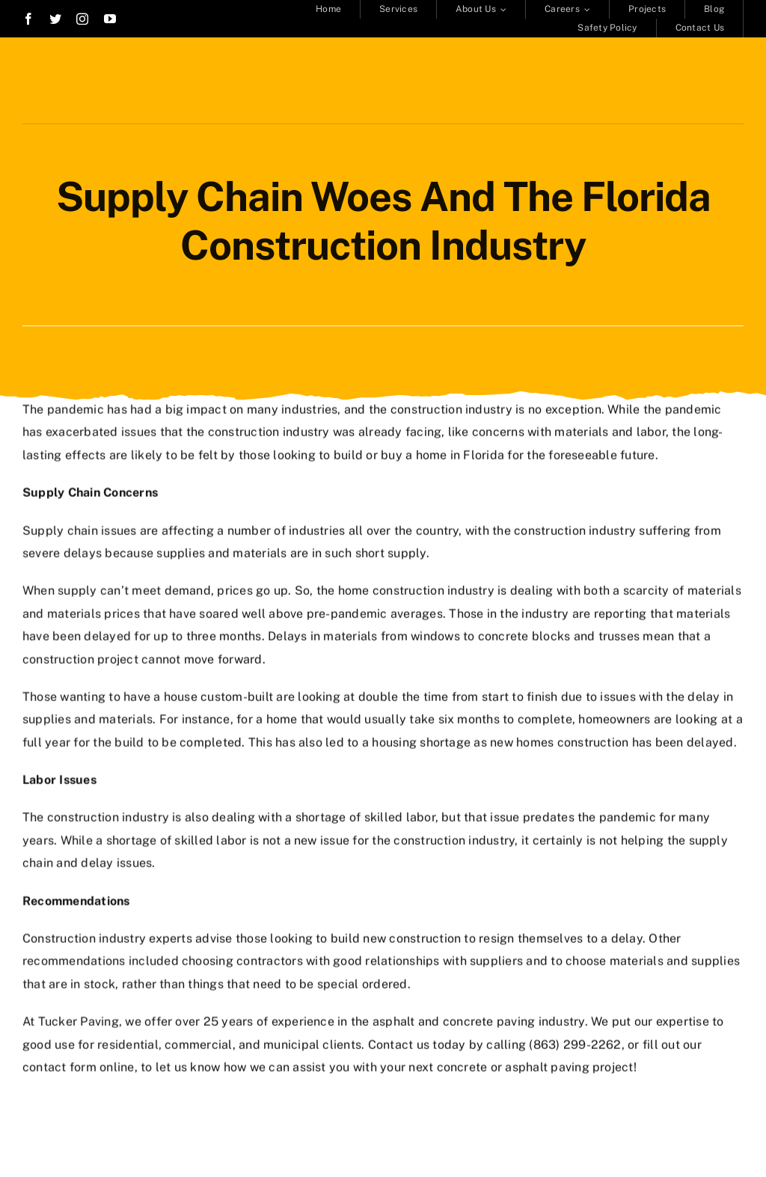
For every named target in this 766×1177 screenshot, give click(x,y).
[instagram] (82, 19)
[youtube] (110, 19)
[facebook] (28, 19)
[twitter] (55, 19)
